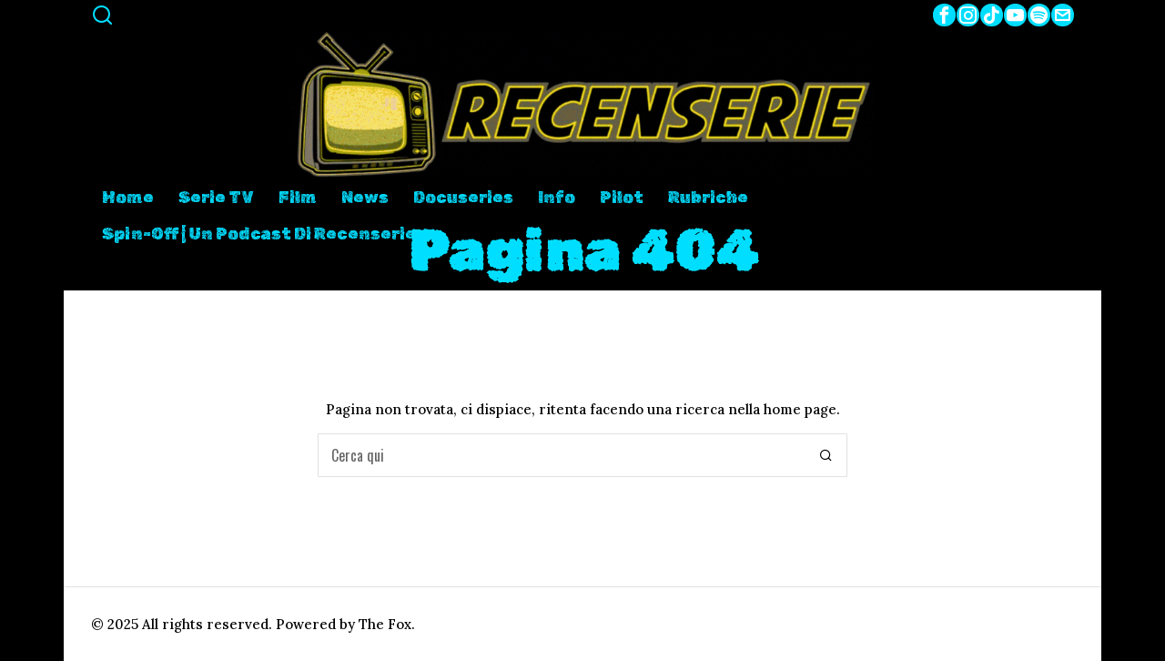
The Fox (385, 624)
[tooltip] (944, 15)
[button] (825, 455)
